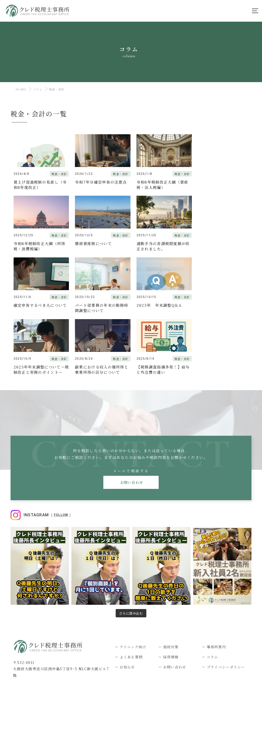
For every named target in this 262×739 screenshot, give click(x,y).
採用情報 (171, 595)
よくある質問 (131, 595)
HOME (21, 89)
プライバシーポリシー (226, 605)
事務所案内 (216, 585)
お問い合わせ (131, 420)
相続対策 (171, 585)
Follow (61, 453)
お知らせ (127, 605)
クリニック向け (133, 585)
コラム (37, 89)
